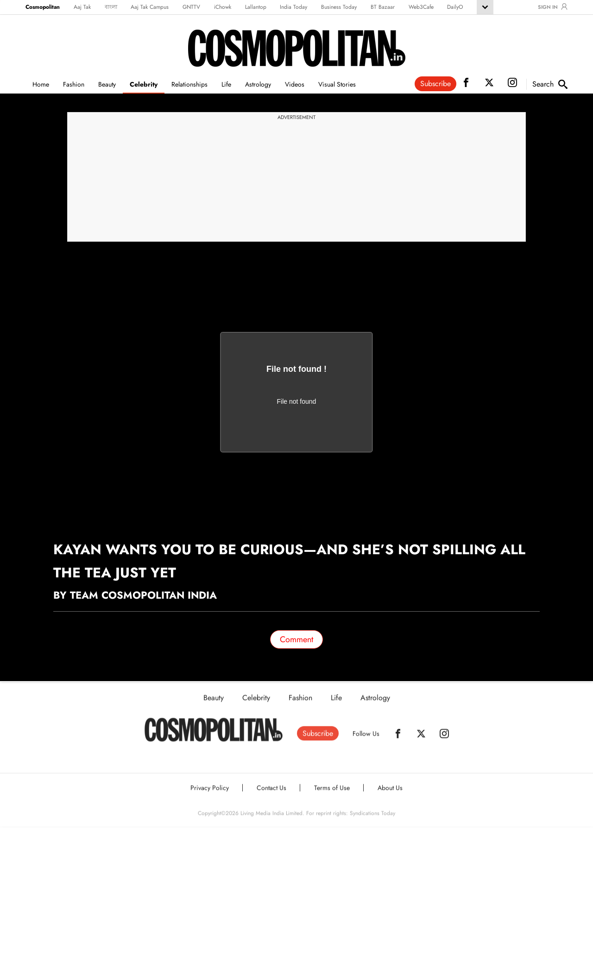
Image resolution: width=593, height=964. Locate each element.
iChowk (222, 7)
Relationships (189, 84)
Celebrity (144, 84)
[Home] (213, 736)
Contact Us (271, 794)
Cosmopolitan (42, 7)
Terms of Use (332, 794)
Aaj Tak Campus (150, 7)
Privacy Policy (209, 794)
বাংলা (111, 7)
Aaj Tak (82, 7)
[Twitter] (421, 740)
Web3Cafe (421, 7)
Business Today (339, 7)
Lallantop (255, 7)
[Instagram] (444, 740)
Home (40, 84)
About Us (390, 794)
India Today (293, 7)
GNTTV (191, 7)
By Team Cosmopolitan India (135, 595)
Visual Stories (337, 84)
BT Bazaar (383, 7)
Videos (294, 84)
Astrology (258, 84)
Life (226, 84)
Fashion (73, 84)
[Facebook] (398, 740)
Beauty (107, 84)
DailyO (455, 7)
